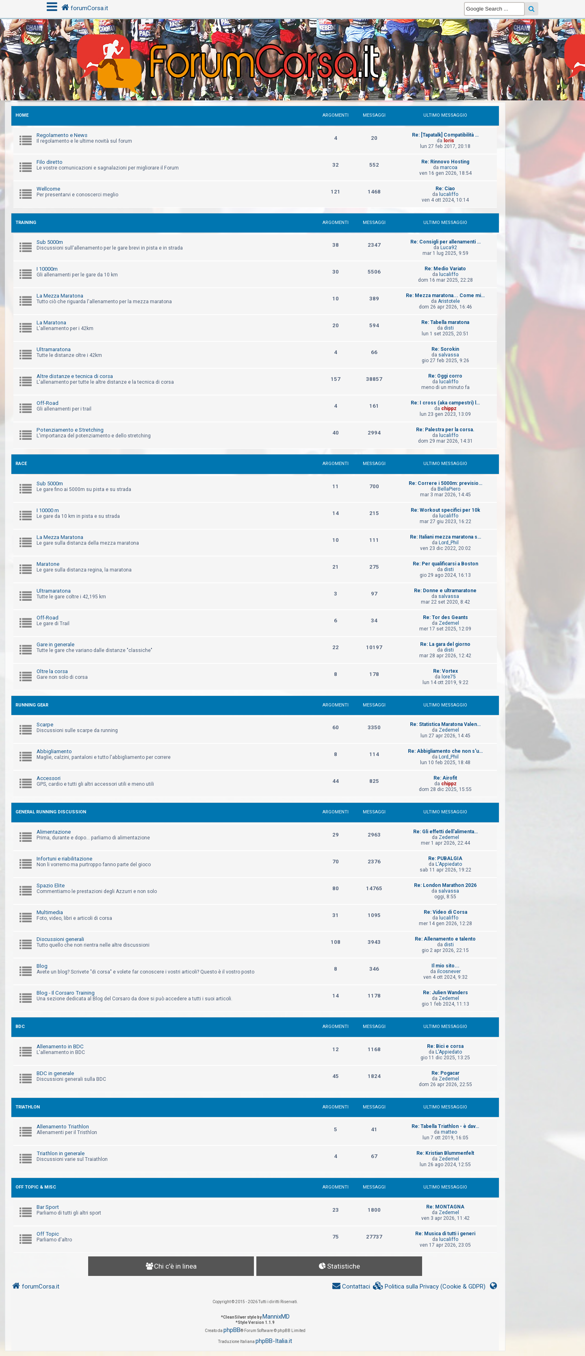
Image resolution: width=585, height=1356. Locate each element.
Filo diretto (50, 162)
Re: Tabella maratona (445, 322)
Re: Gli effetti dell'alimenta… (445, 831)
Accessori (49, 778)
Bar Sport (48, 1207)
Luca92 (448, 247)
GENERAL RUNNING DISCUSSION (50, 812)
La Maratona (51, 322)
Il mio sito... (445, 966)
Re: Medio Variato (445, 269)
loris (449, 140)
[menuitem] (429, 1287)
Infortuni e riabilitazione (64, 859)
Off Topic (48, 1234)
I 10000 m (48, 510)
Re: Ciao (445, 188)
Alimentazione (54, 832)
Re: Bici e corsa (445, 1046)
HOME (21, 115)
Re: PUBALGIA (445, 858)
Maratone (48, 564)
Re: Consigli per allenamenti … (445, 242)
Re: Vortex (445, 671)
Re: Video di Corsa (445, 912)
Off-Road (47, 403)
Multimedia (50, 912)
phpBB (231, 1330)
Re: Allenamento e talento (445, 939)
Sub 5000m (50, 242)
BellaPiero (449, 489)
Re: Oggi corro (445, 376)
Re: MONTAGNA (445, 1207)
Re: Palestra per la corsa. (445, 429)
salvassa (448, 355)
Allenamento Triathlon (63, 1126)
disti (449, 328)
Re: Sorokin (445, 349)
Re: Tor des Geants (445, 617)
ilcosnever (449, 971)
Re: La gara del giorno (445, 644)
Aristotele (449, 301)
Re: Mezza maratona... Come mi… (445, 295)
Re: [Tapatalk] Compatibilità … (445, 135)
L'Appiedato (449, 864)
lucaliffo (448, 194)
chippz (449, 408)
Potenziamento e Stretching (70, 430)
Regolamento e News (62, 135)
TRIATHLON (27, 1107)
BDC (20, 1026)
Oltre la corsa (52, 671)
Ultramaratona (54, 349)
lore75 (449, 677)
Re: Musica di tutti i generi (445, 1233)
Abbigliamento (54, 751)
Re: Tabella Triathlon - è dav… (445, 1126)
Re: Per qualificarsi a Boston (445, 564)
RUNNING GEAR (31, 705)
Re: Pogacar (445, 1073)
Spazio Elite (51, 885)
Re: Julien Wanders (445, 992)
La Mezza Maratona (60, 296)
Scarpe (45, 724)
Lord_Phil (449, 542)
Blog (42, 966)
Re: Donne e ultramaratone (445, 590)
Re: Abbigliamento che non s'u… (445, 751)
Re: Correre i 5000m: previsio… (445, 483)
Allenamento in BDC (60, 1046)
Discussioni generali (60, 939)
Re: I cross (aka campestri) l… (445, 403)
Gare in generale (55, 644)
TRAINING (25, 222)
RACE (21, 463)
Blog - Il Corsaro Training (66, 993)
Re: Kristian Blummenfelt (445, 1153)
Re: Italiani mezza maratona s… (445, 537)
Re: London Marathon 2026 (445, 885)
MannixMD (276, 1316)
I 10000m (47, 269)
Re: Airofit (445, 778)
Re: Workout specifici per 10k (445, 510)
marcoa (448, 167)
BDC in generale (55, 1073)
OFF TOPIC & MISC (35, 1187)
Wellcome (48, 189)
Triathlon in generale (60, 1153)
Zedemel (449, 623)
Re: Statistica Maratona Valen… (445, 724)
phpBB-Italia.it (274, 1341)
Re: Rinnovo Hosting (445, 162)
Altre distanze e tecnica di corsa (75, 376)
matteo (449, 1132)
